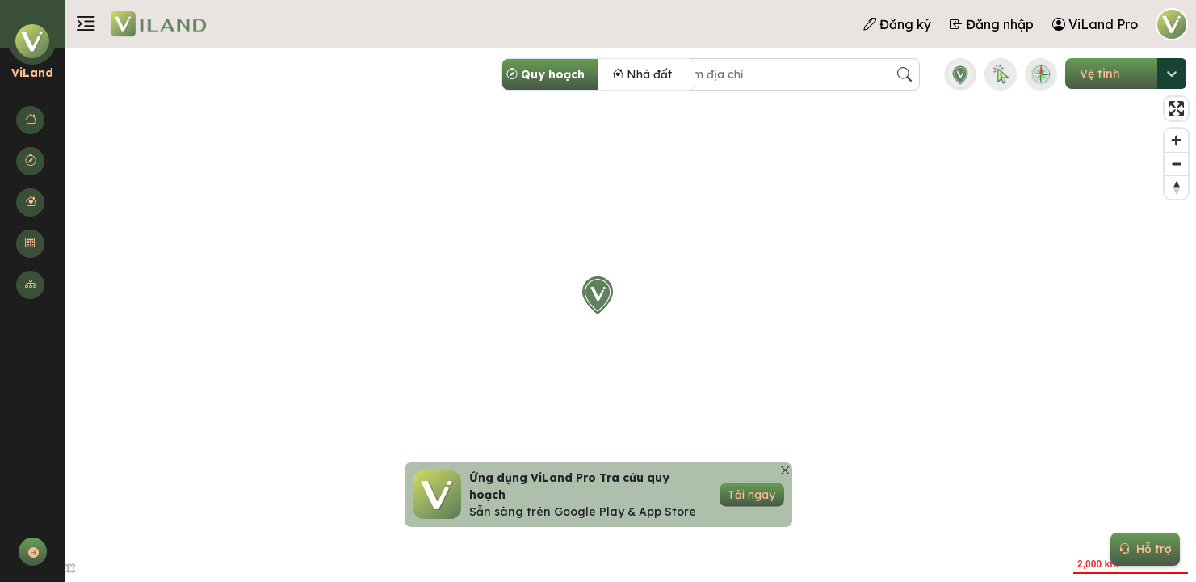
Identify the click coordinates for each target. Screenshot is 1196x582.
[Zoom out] (1176, 163)
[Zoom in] (1176, 140)
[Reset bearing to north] (1176, 187)
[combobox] (1079, 73)
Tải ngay (751, 494)
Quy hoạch (545, 74)
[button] (32, 120)
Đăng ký (897, 24)
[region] (598, 315)
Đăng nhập (992, 24)
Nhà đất (642, 74)
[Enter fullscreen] (1176, 108)
